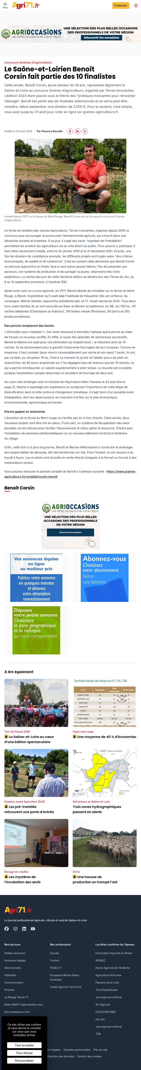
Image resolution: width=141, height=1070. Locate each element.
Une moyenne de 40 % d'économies (104, 736)
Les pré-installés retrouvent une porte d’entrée (29, 809)
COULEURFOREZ (105, 1011)
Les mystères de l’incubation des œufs (22, 879)
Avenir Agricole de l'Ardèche (112, 967)
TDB (98, 1033)
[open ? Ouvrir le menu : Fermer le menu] (5, 5)
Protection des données (60, 1056)
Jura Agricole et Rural (108, 997)
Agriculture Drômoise (108, 975)
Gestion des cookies (89, 1056)
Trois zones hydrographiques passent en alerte (97, 809)
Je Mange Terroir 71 (16, 997)
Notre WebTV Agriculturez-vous (23, 1004)
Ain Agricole (102, 1004)
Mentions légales (50, 1049)
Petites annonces (14, 953)
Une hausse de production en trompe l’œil (95, 879)
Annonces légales (15, 960)
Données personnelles (76, 1049)
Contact (55, 960)
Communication (13, 982)
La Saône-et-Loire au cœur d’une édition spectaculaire (29, 739)
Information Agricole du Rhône (113, 953)
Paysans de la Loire (107, 982)
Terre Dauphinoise (106, 989)
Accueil (54, 953)
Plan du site (100, 1049)
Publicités (10, 975)
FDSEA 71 (56, 967)
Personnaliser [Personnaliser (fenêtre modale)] (24, 1060)
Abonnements (12, 967)
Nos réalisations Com (17, 1011)
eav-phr (100, 1019)
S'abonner (120, 5)
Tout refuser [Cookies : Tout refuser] (24, 1053)
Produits (9, 989)
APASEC (100, 960)
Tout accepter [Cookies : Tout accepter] (24, 1045)
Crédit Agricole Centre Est (65, 986)
